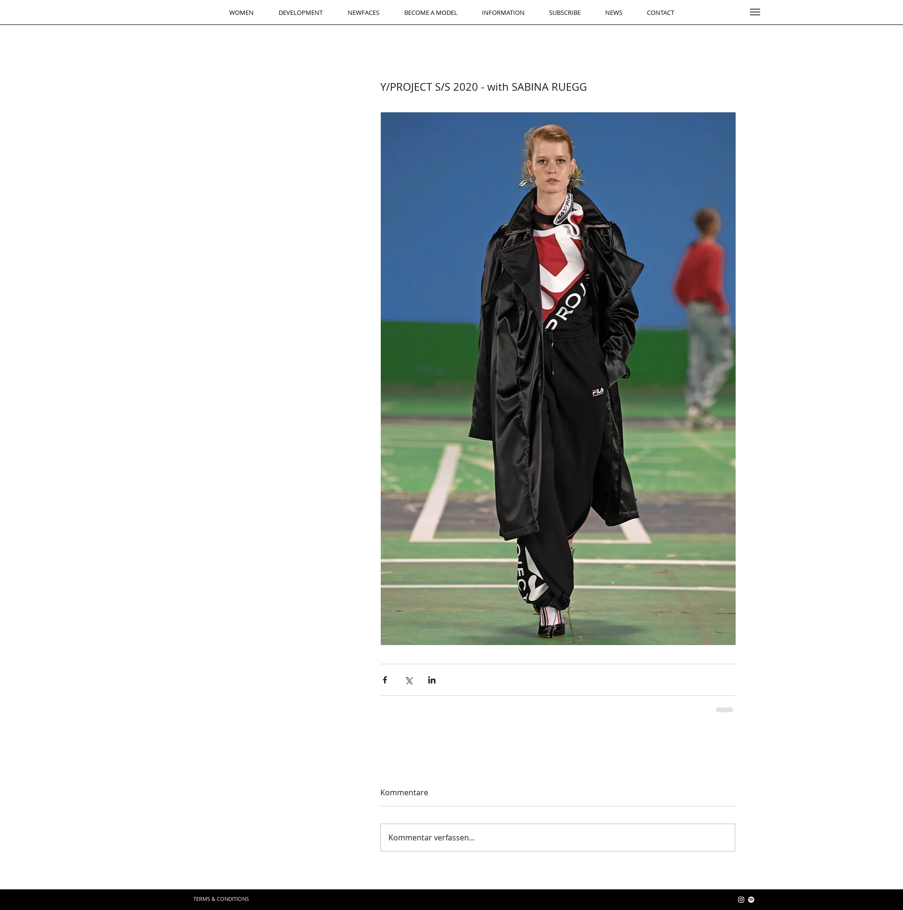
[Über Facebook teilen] (384, 679)
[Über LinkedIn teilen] (431, 679)
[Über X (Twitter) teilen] (408, 679)
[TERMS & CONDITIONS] (221, 899)
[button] (755, 12)
